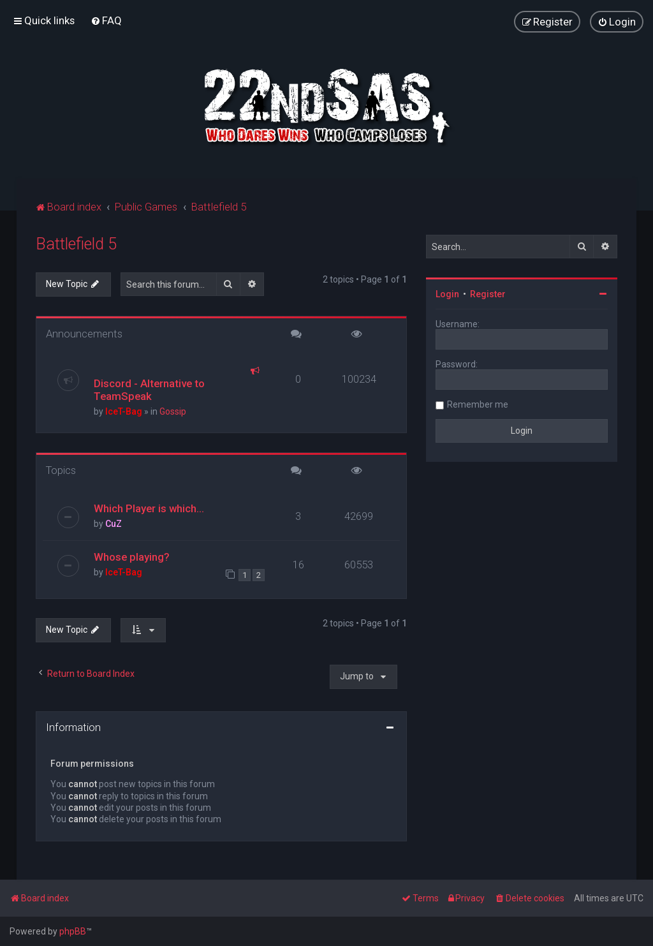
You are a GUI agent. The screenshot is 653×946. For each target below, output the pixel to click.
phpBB (72, 931)
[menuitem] (106, 20)
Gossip (172, 411)
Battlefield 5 (76, 244)
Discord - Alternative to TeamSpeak (149, 390)
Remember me (477, 404)
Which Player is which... (149, 508)
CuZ (113, 524)
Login (447, 294)
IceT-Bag (123, 411)
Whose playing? (132, 557)
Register (488, 294)
